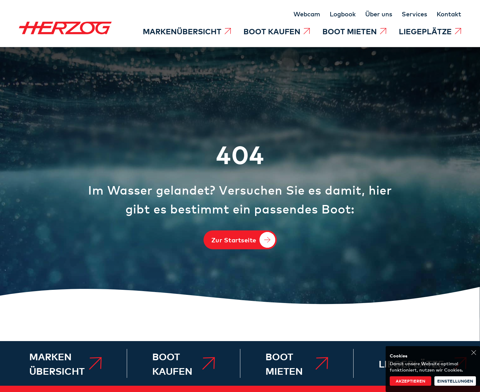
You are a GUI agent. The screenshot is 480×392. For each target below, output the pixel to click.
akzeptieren (410, 381)
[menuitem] (187, 31)
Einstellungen (455, 381)
